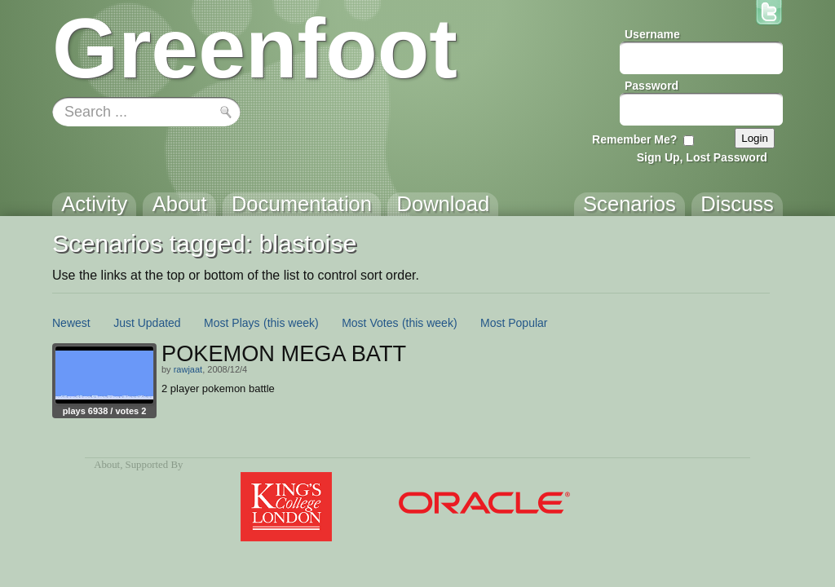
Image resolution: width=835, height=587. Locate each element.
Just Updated (147, 322)
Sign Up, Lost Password (702, 157)
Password (651, 85)
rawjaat (188, 369)
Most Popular (513, 322)
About (107, 464)
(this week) (291, 322)
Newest (71, 322)
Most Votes (370, 322)
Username (652, 34)
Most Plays (231, 322)
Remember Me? (634, 139)
